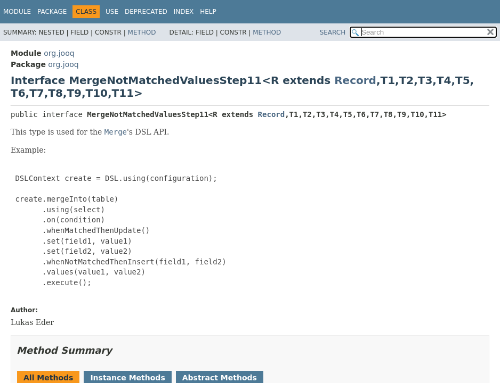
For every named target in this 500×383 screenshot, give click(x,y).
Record (355, 80)
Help (208, 11)
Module (17, 11)
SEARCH (333, 32)
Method (142, 32)
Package (52, 11)
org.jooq (59, 53)
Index (184, 11)
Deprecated (146, 11)
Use (112, 11)
